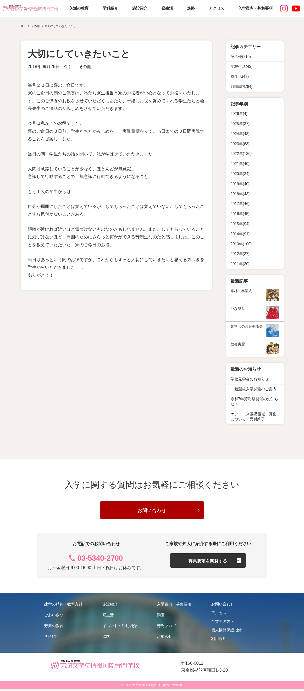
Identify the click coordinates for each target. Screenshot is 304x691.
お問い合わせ (152, 511)
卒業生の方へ (222, 623)
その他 (85, 66)
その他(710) (241, 57)
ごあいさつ (53, 617)
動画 (161, 617)
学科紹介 (110, 8)
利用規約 (219, 640)
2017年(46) (240, 204)
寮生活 (167, 8)
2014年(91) (240, 234)
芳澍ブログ (166, 627)
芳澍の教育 (78, 8)
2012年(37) (240, 254)
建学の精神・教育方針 (63, 606)
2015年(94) (240, 224)
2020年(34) (240, 174)
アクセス (216, 8)
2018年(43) (240, 194)
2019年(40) (240, 184)
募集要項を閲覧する (208, 563)
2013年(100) (241, 244)
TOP (23, 26)
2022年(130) (241, 154)
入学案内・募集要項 (255, 8)
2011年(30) (240, 264)
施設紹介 (139, 8)
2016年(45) (240, 214)
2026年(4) (239, 114)
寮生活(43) (240, 76)
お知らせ (164, 638)
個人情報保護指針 (226, 632)
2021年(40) (240, 164)
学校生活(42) (242, 66)
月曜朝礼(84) (242, 87)
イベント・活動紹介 (119, 627)
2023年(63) (240, 144)
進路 (191, 8)
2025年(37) (240, 124)
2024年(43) (240, 134)
